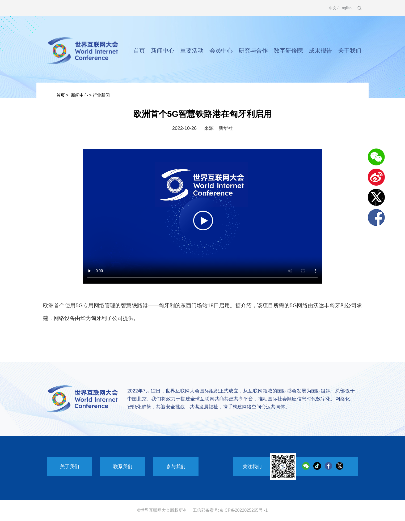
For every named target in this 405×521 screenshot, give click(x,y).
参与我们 (175, 466)
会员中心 (221, 50)
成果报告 (320, 50)
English (345, 8)
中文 (332, 8)
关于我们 (349, 50)
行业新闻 (101, 95)
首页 (139, 50)
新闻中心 (162, 50)
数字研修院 (288, 50)
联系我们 (122, 466)
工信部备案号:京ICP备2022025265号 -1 (230, 510)
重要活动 (192, 50)
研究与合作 (253, 50)
